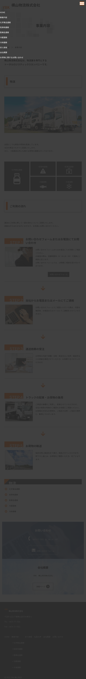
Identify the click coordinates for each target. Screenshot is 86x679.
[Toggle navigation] (82, 3)
